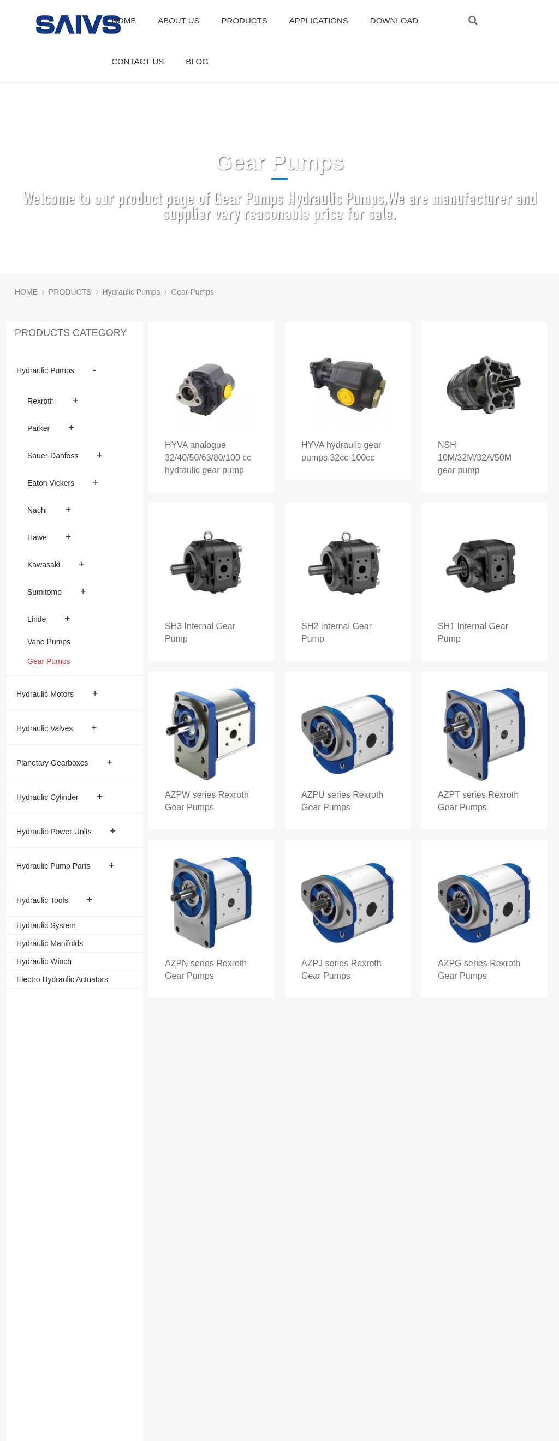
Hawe (37, 537)
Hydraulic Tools (42, 900)
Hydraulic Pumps (131, 292)
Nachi (37, 510)
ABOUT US (178, 20)
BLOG (197, 61)
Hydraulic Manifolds (49, 943)
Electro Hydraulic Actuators (62, 979)
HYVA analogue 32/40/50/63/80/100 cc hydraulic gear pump (208, 457)
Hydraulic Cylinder (47, 797)
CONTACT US (137, 61)
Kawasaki (43, 564)
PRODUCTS (244, 20)
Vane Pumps (48, 641)
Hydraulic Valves (44, 728)
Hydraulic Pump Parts (53, 866)
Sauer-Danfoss (52, 455)
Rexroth (40, 401)
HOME (123, 20)
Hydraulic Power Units (54, 831)
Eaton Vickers (50, 483)
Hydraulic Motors (45, 694)
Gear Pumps (192, 292)
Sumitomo (44, 592)
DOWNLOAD (394, 20)
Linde (36, 619)
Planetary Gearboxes (52, 762)
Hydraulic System (46, 925)
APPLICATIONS (318, 20)
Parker (38, 428)
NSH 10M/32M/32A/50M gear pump (475, 457)
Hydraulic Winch (44, 961)
